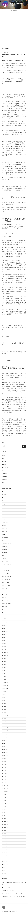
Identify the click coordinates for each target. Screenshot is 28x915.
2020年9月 (5, 758)
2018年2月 (5, 852)
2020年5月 (5, 770)
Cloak (3, 482)
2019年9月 (5, 794)
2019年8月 (5, 797)
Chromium (4, 479)
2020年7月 (5, 764)
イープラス (5, 561)
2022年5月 (5, 722)
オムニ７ (4, 567)
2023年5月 (5, 703)
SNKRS (4, 525)
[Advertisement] (14, 27)
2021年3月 (5, 743)
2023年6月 (5, 700)
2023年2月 (5, 712)
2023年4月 (5, 706)
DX (3, 491)
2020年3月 (5, 776)
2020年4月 (5, 773)
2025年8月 (5, 637)
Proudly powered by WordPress (9, 911)
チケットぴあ (5, 582)
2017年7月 (5, 873)
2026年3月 (5, 622)
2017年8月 (5, 870)
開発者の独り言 (16, 4)
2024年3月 (5, 676)
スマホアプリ (5, 573)
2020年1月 (5, 782)
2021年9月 (5, 734)
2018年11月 (5, 824)
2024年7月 (5, 664)
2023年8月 (5, 694)
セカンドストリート (7, 576)
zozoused (4, 552)
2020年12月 (5, 749)
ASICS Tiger (5, 467)
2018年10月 (5, 827)
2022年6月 (5, 718)
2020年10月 (5, 755)
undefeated (5, 537)
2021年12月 (5, 728)
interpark (4, 503)
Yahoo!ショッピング (7, 543)
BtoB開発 (4, 473)
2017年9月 (5, 867)
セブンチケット (6, 579)
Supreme (4, 528)
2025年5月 (5, 643)
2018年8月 (5, 833)
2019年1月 (5, 818)
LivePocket (5, 507)
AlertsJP (4, 461)
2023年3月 (5, 709)
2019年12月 (5, 785)
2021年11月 (5, 731)
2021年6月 (5, 740)
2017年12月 (5, 858)
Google (4, 500)
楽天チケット (5, 612)
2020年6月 (5, 767)
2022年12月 (5, 716)
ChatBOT (4, 476)
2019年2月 (5, 815)
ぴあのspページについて (8, 890)
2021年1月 (5, 746)
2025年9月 (5, 634)
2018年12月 (5, 821)
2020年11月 (5, 752)
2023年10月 (5, 688)
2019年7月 (5, 800)
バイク (4, 591)
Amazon (4, 464)
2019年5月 (5, 806)
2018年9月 (5, 830)
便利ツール (5, 597)
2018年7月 (5, 837)
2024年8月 (5, 661)
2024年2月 (5, 679)
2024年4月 (5, 673)
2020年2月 (5, 779)
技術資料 (4, 606)
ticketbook (4, 531)
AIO (3, 458)
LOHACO (4, 510)
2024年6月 (5, 667)
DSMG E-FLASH (6, 488)
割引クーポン (5, 600)
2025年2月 (5, 649)
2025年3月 (5, 646)
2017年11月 (5, 861)
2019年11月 (5, 788)
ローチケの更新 (6, 887)
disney (3, 485)
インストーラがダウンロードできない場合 (13, 893)
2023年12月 (5, 682)
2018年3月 (5, 849)
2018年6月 (5, 840)
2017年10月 (5, 864)
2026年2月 (5, 625)
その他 (4, 558)
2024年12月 (5, 652)
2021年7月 (5, 737)
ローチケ (4, 594)
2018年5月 (5, 843)
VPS (3, 540)
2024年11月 (5, 655)
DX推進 (4, 494)
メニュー (14, 10)
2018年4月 (5, 846)
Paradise (4, 513)
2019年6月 (5, 803)
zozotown (4, 549)
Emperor (4, 497)
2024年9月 (5, 658)
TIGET (4, 534)
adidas (4, 455)
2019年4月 (5, 809)
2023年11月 (5, 685)
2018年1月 (5, 855)
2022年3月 (5, 725)
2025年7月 (5, 640)
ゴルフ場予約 (5, 570)
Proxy (3, 516)
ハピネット (5, 588)
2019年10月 (5, 791)
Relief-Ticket (5, 522)
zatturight (4, 546)
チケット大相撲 (6, 585)
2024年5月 (5, 670)
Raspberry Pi (5, 519)
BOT (3, 470)
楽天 (3, 609)
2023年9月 (5, 691)
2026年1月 (5, 628)
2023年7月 (5, 697)
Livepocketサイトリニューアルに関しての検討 (14, 896)
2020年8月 (5, 761)
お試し (4, 555)
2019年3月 (5, 812)
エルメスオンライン (7, 564)
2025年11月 (5, 631)
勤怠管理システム (6, 603)
